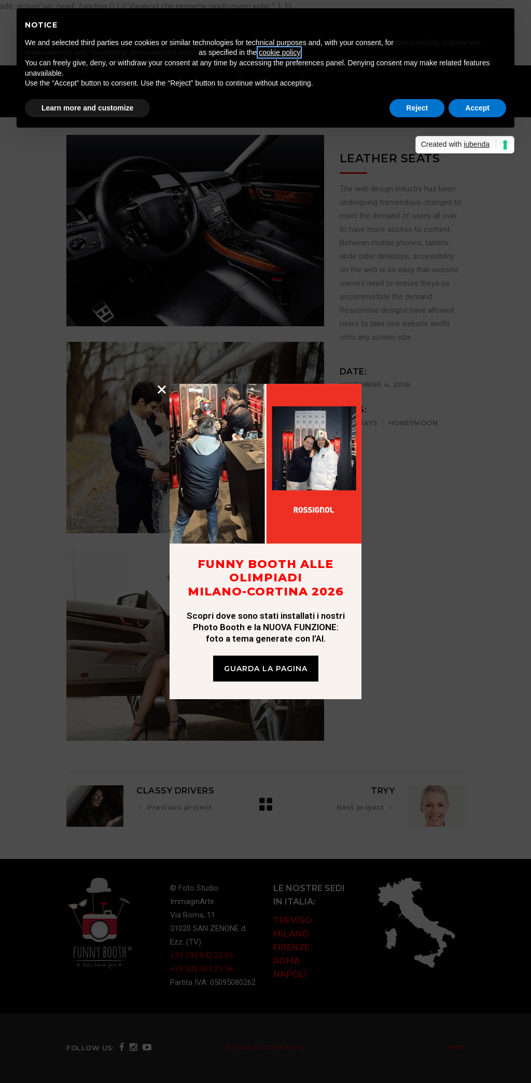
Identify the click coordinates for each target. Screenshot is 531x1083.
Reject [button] (417, 108)
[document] (265, 541)
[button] (161, 389)
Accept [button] (477, 108)
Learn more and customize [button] (87, 108)
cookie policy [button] (279, 52)
